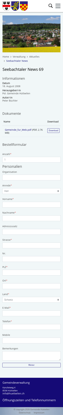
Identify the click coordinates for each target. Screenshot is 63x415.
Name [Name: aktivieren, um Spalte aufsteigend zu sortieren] (7, 121)
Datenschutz (25, 412)
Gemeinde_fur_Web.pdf (18, 129)
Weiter (31, 365)
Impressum (39, 412)
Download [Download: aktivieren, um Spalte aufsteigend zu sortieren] (53, 121)
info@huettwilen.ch (14, 393)
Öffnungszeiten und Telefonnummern (29, 400)
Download (53, 130)
